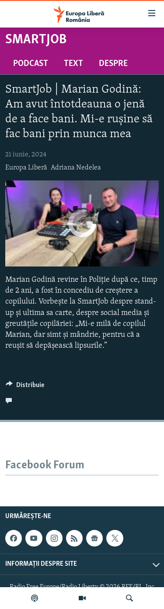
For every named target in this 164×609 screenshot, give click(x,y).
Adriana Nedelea (76, 167)
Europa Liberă (26, 167)
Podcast (30, 63)
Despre (113, 63)
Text (73, 63)
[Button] (25, 387)
